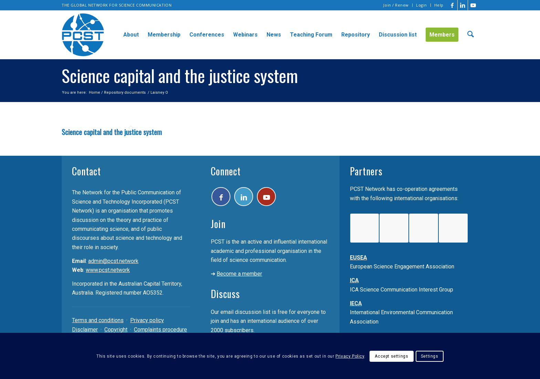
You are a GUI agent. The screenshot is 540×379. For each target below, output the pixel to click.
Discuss (225, 294)
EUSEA (358, 257)
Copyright (115, 329)
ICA (354, 280)
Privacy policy (147, 320)
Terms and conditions (98, 320)
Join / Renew (396, 5)
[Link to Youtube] (473, 5)
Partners (366, 171)
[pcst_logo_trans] (83, 35)
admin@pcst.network (113, 261)
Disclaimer (85, 329)
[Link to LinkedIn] (463, 5)
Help (439, 5)
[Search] (470, 35)
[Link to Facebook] (452, 5)
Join (218, 224)
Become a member (239, 273)
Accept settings (391, 356)
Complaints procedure (160, 329)
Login (421, 5)
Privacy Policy (349, 356)
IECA (356, 303)
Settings (429, 356)
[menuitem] (396, 5)
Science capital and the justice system (112, 132)
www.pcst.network (108, 270)
